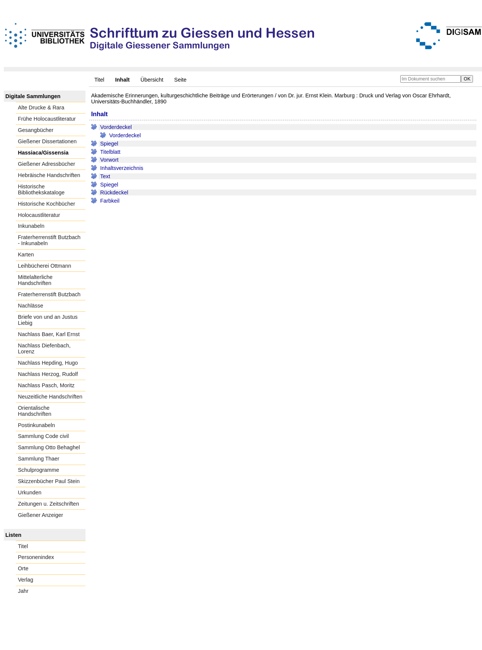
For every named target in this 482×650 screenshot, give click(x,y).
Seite (180, 80)
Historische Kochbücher (46, 204)
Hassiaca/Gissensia (43, 153)
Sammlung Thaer (38, 459)
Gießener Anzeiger (40, 515)
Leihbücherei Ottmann (45, 266)
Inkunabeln (31, 226)
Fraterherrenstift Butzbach (49, 294)
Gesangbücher (35, 130)
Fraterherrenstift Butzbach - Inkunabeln (49, 240)
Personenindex (36, 557)
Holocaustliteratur (39, 215)
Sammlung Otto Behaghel (49, 447)
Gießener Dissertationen (47, 141)
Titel (99, 80)
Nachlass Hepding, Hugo (48, 363)
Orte (23, 568)
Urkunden (29, 492)
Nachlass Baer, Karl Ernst (49, 334)
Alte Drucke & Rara (41, 108)
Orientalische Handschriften (35, 411)
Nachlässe (30, 306)
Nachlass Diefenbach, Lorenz (44, 348)
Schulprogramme (38, 470)
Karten (26, 255)
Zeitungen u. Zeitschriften (48, 504)
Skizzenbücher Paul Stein (49, 481)
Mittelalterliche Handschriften (35, 280)
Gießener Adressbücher (46, 164)
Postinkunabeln (36, 425)
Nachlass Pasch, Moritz (46, 385)
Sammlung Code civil (43, 436)
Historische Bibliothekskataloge (41, 189)
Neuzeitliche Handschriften (50, 397)
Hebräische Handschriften (49, 175)
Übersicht (151, 80)
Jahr (23, 591)
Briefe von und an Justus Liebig (48, 320)
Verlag (26, 580)
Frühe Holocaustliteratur (47, 119)
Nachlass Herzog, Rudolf (48, 374)
